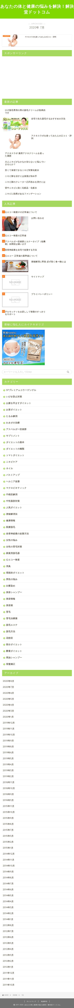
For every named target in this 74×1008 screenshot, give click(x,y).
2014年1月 (8, 919)
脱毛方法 (10, 631)
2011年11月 (8, 979)
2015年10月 (9, 812)
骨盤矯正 (10, 664)
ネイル (9, 468)
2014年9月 (8, 871)
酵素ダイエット (14, 651)
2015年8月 (8, 824)
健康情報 (10, 520)
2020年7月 (8, 687)
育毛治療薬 (11, 618)
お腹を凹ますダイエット (18, 403)
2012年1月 (8, 967)
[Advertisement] (23, 76)
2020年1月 (8, 716)
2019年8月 (8, 746)
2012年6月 (8, 937)
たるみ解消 (11, 416)
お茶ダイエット (14, 409)
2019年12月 (9, 722)
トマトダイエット (15, 455)
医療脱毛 (10, 527)
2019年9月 (8, 740)
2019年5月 (8, 758)
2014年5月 (8, 895)
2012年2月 (8, 961)
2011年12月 (8, 973)
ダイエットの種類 (15, 448)
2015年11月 (8, 806)
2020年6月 (8, 693)
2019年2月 (8, 776)
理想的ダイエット (15, 572)
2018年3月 (8, 800)
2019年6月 (8, 752)
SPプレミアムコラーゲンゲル (21, 390)
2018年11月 (8, 782)
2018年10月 (9, 788)
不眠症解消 (11, 494)
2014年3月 (8, 907)
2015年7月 (8, 830)
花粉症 (9, 638)
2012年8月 (8, 925)
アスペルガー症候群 (16, 429)
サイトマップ (31, 1001)
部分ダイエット (14, 644)
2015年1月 (8, 847)
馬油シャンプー (14, 657)
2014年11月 (8, 859)
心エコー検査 (13, 559)
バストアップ (13, 475)
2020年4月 (8, 705)
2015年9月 (8, 818)
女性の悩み (11, 540)
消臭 (8, 566)
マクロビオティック (16, 488)
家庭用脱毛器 (13, 553)
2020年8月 (8, 681)
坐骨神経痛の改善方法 (17, 533)
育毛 (8, 612)
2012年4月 (8, 949)
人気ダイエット (14, 507)
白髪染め (10, 585)
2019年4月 (8, 764)
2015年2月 (8, 842)
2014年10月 (9, 865)
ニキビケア (11, 461)
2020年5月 (8, 699)
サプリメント (13, 435)
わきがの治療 (13, 422)
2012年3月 (8, 955)
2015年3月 (8, 836)
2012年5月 (8, 943)
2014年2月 (8, 913)
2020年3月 (8, 710)
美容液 (9, 605)
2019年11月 (8, 728)
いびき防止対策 (14, 396)
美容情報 (10, 598)
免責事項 (44, 1001)
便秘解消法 (11, 514)
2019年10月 (9, 734)
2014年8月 (8, 877)
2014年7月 (8, 883)
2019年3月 (8, 770)
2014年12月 (9, 853)
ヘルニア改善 (13, 481)
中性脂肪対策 (13, 501)
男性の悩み (11, 579)
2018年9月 (8, 794)
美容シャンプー (14, 592)
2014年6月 (8, 889)
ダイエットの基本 (15, 442)
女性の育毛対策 (14, 546)
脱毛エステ (11, 625)
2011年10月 (8, 984)
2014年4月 (8, 901)
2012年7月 (8, 931)
